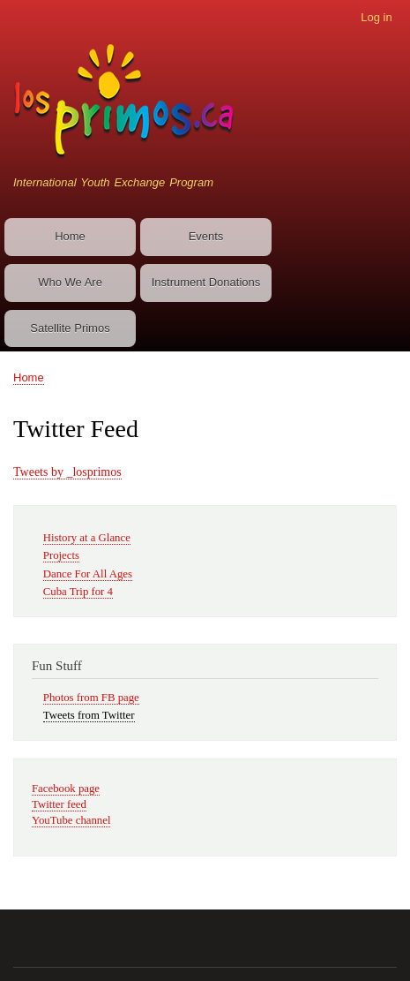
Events (206, 236)
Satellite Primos (69, 328)
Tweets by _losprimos (67, 472)
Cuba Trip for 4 (78, 591)
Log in (376, 17)
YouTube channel (71, 820)
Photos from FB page (91, 697)
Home (70, 236)
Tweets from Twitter (89, 715)
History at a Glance (86, 538)
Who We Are (70, 282)
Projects (61, 555)
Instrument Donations (206, 282)
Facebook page (66, 788)
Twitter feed (59, 804)
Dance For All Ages (87, 574)
